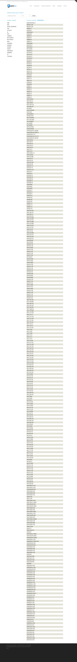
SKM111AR (29, 498)
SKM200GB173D (31, 550)
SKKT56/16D (30, 437)
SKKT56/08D (30, 428)
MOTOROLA (10, 39)
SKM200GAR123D (31, 543)
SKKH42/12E (30, 270)
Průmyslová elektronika (45, 5)
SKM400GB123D (31, 591)
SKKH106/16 (30, 214)
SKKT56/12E (30, 431)
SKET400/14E (30, 106)
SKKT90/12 (29, 461)
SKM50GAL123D (31, 612)
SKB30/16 (29, 37)
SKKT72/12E (30, 452)
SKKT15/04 (29, 329)
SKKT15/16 (29, 339)
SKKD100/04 (30, 140)
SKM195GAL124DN (31, 534)
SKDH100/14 (30, 101)
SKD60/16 (29, 88)
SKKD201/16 (30, 168)
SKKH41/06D (30, 260)
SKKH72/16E (30, 286)
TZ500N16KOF (30, 621)
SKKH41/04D (30, 259)
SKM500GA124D (31, 606)
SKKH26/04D (30, 240)
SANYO (9, 49)
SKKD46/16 (29, 194)
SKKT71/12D (30, 450)
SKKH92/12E (30, 296)
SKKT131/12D (30, 316)
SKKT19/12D (30, 353)
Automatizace (36, 5)
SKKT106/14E (30, 305)
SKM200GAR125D (31, 545)
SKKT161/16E (30, 346)
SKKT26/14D (30, 379)
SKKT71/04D (30, 448)
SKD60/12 (29, 86)
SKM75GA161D (30, 625)
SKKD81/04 (29, 197)
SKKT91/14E (30, 470)
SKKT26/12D (30, 376)
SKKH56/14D (30, 279)
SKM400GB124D (31, 595)
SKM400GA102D (31, 576)
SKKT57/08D (30, 439)
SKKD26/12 (29, 171)
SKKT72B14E (30, 457)
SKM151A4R (30, 526)
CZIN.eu (7, 648)
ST (7, 54)
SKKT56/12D (30, 430)
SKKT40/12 (29, 400)
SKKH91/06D (30, 288)
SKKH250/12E (30, 238)
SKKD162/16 (30, 160)
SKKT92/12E (30, 478)
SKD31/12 (29, 69)
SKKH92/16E (30, 298)
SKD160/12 (29, 56)
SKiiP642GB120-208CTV (33, 132)
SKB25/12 (29, 28)
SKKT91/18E (30, 474)
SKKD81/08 (29, 201)
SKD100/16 (29, 52)
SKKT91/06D (30, 463)
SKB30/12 (29, 36)
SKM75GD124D (30, 640)
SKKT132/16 (30, 325)
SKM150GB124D (31, 521)
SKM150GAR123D (31, 515)
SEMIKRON (10, 51)
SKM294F (29, 563)
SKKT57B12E (30, 444)
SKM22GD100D (30, 556)
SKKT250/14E (30, 366)
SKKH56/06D (30, 275)
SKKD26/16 (29, 173)
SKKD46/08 (29, 188)
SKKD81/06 (29, 199)
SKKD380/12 (30, 181)
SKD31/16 (29, 71)
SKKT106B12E (30, 309)
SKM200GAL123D (31, 539)
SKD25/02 (29, 60)
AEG (8, 24)
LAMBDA (9, 36)
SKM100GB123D (31, 491)
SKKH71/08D (30, 285)
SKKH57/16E (30, 283)
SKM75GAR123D (31, 628)
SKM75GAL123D (31, 627)
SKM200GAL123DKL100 (33, 541)
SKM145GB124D (31, 509)
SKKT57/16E (30, 443)
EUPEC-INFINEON (11, 26)
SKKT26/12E (30, 378)
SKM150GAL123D (31, 513)
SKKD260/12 (30, 175)
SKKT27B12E (30, 391)
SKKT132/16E (30, 327)
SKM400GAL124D (31, 584)
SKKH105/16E (30, 210)
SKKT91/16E (30, 472)
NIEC (8, 41)
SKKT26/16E (30, 383)
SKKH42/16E (30, 272)
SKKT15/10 (29, 335)
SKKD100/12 (30, 142)
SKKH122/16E (30, 220)
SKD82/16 (29, 97)
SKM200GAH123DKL (32, 537)
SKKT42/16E (30, 415)
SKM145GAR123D (31, 504)
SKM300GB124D (31, 573)
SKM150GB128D (31, 522)
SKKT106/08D (30, 301)
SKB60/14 (29, 41)
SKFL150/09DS (30, 117)
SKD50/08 (29, 75)
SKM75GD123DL (31, 638)
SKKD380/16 (30, 182)
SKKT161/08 (30, 340)
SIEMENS (9, 52)
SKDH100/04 (30, 99)
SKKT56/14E (30, 433)
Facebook (69, 1)
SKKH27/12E (30, 251)
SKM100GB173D (31, 495)
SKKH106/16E (30, 216)
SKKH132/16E (30, 227)
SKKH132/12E (30, 225)
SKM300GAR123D (31, 569)
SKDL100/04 (30, 103)
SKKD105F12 (30, 147)
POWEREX (9, 43)
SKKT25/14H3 (30, 363)
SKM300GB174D (31, 574)
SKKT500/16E (30, 422)
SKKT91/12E (30, 467)
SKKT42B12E (30, 417)
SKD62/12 (29, 90)
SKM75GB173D (30, 634)
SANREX (9, 47)
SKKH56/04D (30, 273)
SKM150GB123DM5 (32, 519)
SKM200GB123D (31, 547)
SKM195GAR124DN (31, 536)
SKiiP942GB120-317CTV (33, 136)
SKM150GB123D (31, 517)
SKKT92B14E (30, 483)
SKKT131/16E (30, 320)
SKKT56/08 (29, 426)
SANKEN (9, 45)
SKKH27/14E (30, 253)
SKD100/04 (29, 47)
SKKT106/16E (30, 307)
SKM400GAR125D (31, 589)
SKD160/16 (29, 58)
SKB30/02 (29, 30)
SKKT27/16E (30, 389)
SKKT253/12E (30, 370)
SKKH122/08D (30, 218)
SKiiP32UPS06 (30, 127)
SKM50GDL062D (31, 617)
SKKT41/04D (30, 402)
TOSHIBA (9, 56)
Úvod (31, 5)
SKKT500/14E (30, 420)
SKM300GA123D (31, 565)
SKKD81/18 (29, 208)
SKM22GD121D (30, 558)
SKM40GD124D (30, 602)
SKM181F (29, 532)
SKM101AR (29, 496)
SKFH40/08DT (30, 114)
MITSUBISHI (10, 37)
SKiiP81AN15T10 (31, 134)
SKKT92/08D (30, 476)
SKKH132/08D (30, 223)
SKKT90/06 (29, 459)
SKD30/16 (29, 67)
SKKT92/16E (30, 480)
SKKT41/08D (30, 405)
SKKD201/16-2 (30, 169)
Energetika (59, 5)
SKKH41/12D (30, 266)
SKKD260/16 (30, 177)
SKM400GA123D (31, 578)
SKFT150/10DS (30, 119)
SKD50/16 (29, 77)
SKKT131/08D (30, 311)
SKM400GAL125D (31, 586)
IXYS (8, 34)
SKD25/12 (29, 62)
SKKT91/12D (30, 465)
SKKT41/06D (30, 404)
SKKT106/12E (30, 303)
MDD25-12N (30, 24)
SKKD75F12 (29, 195)
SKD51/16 (29, 80)
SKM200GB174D (31, 552)
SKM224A (29, 554)
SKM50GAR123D (31, 613)
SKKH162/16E (30, 236)
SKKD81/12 (29, 203)
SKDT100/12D (30, 104)
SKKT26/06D (30, 374)
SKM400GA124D (31, 580)
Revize (53, 5)
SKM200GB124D (31, 549)
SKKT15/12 (29, 337)
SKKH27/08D (30, 247)
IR (7, 32)
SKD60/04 (29, 82)
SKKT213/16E (30, 361)
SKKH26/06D (30, 242)
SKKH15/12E (30, 229)
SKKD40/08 (29, 184)
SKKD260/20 (30, 179)
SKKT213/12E (30, 359)
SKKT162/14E (30, 350)
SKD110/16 (29, 54)
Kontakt (65, 5)
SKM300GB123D (31, 571)
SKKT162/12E (30, 348)
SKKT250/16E (30, 368)
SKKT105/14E (30, 300)
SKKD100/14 (30, 143)
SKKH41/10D (30, 264)
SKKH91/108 (30, 290)
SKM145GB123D (31, 508)
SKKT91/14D (30, 469)
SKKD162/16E (30, 162)
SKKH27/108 (30, 249)
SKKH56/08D (30, 277)
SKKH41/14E (30, 268)
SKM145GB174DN (31, 511)
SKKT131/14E (30, 318)
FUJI (8, 28)
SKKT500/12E (30, 418)
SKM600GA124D (31, 623)
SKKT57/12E (30, 441)
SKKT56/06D (30, 424)
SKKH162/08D (30, 233)
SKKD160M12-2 (31, 153)
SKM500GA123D (31, 604)
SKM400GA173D (31, 582)
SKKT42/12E (30, 413)
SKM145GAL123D (31, 500)
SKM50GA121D (30, 610)
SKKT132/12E (30, 322)
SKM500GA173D (31, 608)
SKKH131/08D (30, 221)
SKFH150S (29, 112)
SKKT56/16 (29, 435)
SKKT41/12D (30, 407)
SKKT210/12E (30, 355)
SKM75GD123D (30, 636)
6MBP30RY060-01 (31, 23)
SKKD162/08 (30, 155)
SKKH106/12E (30, 212)
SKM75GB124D (30, 632)
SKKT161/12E (30, 342)
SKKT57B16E (30, 446)
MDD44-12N (30, 26)
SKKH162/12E (30, 234)
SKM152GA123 (30, 530)
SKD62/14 (29, 91)
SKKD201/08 (30, 164)
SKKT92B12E (30, 482)
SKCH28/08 (29, 123)
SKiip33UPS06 (30, 129)
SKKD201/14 (30, 166)
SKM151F (29, 528)
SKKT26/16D (30, 381)
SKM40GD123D (30, 601)
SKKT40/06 (29, 396)
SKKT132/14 (30, 324)
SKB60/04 (29, 39)
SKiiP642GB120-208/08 (32, 130)
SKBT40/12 (29, 45)
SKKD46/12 (29, 190)
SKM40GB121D (30, 599)
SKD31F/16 (29, 73)
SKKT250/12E (30, 365)
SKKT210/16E (30, 357)
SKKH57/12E (30, 281)
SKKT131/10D (30, 313)
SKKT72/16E (30, 454)
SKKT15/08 (29, 333)
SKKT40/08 (29, 398)
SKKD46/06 (29, 186)
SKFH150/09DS (30, 110)
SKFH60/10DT (30, 116)
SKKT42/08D (30, 411)
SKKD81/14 (29, 205)
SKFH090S (29, 108)
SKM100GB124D (31, 493)
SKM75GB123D (30, 630)
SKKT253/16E (30, 372)
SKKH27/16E (30, 255)
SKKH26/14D (30, 246)
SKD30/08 (29, 65)
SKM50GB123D (30, 615)
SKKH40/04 (29, 257)
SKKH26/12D (30, 244)
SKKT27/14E (30, 387)
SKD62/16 (29, 93)
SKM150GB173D (31, 524)
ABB (8, 23)
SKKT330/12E (30, 392)
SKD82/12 (29, 95)
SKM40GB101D (30, 597)
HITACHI (9, 30)
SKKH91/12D (30, 292)
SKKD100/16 (30, 145)
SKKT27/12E (30, 385)
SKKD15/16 (29, 151)
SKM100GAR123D (31, 489)
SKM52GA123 (30, 619)
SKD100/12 (29, 51)
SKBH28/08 (29, 43)
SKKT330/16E (30, 394)
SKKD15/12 (29, 149)
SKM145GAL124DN (31, 502)
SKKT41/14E (30, 409)
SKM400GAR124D (31, 588)
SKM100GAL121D (31, 485)
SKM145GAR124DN (31, 506)
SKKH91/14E (30, 294)
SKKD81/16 (29, 207)
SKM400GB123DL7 (31, 593)
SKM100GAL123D (31, 487)
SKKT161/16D (30, 344)
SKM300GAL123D (31, 567)
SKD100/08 (29, 49)
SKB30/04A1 (30, 32)
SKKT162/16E (30, 352)
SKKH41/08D (30, 262)
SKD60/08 (29, 84)
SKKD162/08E (30, 156)
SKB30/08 (29, 34)
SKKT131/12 (30, 314)
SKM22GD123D (30, 560)
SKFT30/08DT (30, 121)
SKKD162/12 (30, 158)
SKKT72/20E (30, 456)
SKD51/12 (29, 78)
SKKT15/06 (29, 331)
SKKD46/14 (29, 192)
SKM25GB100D (30, 561)
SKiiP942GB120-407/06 (32, 138)
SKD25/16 (29, 64)
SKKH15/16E (30, 231)
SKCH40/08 (29, 125)
